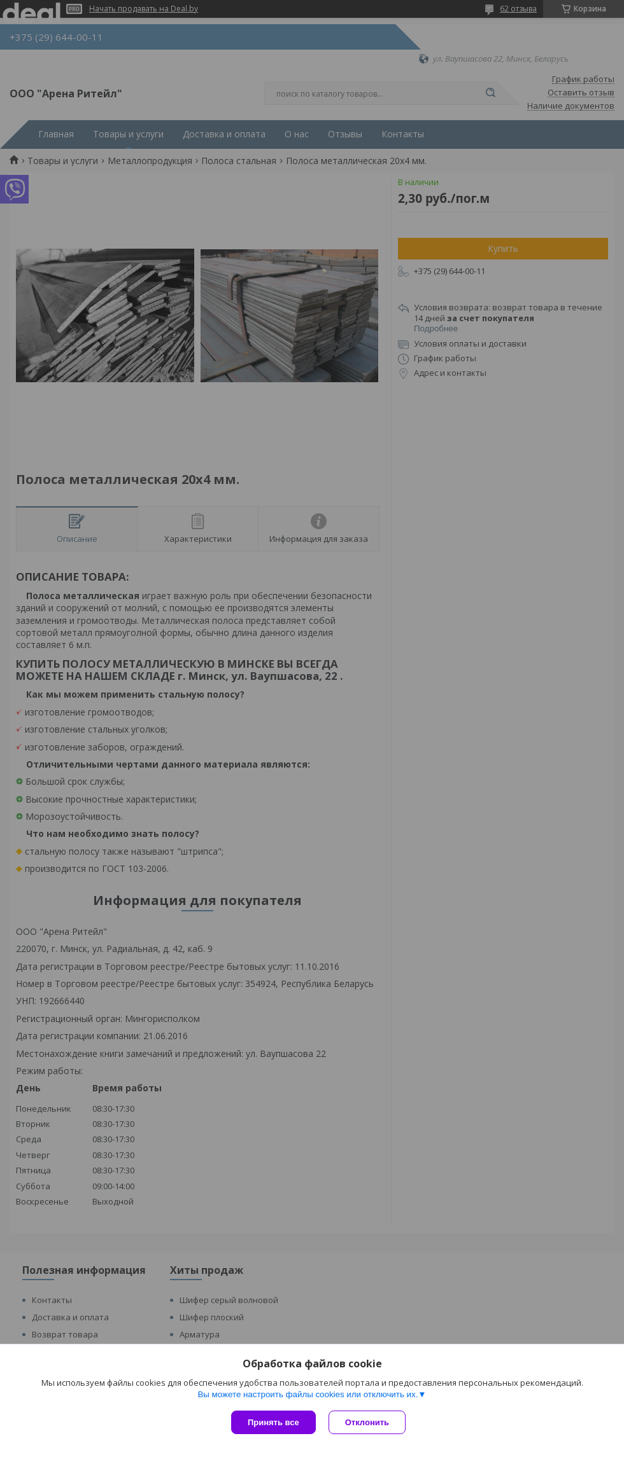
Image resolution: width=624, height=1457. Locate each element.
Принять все (273, 1422)
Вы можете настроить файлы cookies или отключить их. (307, 1394)
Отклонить (367, 1422)
